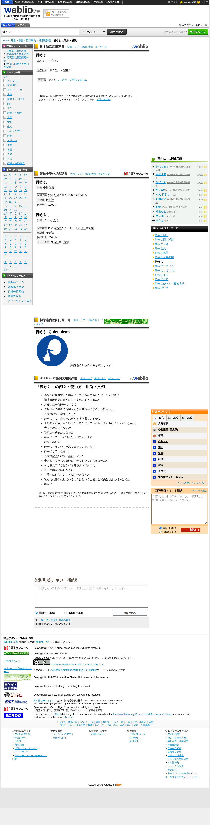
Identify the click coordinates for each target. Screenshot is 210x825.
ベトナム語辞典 (176, 766)
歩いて (72, 455)
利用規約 (19, 744)
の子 (63, 409)
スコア (162, 471)
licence (68, 717)
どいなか (127, 423)
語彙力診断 (14, 296)
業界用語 (12, 85)
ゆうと (160, 220)
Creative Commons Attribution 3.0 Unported (74, 670)
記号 (7, 270)
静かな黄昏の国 (164, 257)
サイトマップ (21, 752)
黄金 (61, 241)
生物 (9, 145)
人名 (9, 154)
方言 (9, 158)
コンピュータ (14, 89)
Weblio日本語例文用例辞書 (58, 378)
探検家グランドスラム (170, 477)
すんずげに (162, 194)
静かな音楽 (161, 244)
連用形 (67, 69)
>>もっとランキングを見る (191, 482)
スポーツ (12, 140)
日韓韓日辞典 (83, 2)
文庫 (66, 241)
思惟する (161, 174)
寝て (87, 418)
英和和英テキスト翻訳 (55, 580)
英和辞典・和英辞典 (178, 741)
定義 (160, 453)
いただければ (66, 437)
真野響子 (163, 423)
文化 (9, 122)
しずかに (52, 60)
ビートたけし (51, 220)
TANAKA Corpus (12, 661)
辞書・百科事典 (27, 40)
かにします (162, 166)
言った (110, 409)
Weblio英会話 (16, 286)
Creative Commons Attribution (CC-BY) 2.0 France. (77, 664)
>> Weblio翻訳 (199, 490)
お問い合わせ (104, 99)
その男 (56, 409)
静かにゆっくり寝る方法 (170, 283)
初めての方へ (186, 25)
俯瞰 (160, 435)
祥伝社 (50, 232)
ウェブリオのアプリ (63, 734)
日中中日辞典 (65, 2)
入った (72, 413)
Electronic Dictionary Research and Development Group (142, 714)
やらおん (163, 441)
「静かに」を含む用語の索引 (54, 620)
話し (63, 470)
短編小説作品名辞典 (53, 173)
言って (78, 446)
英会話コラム (16, 282)
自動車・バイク (16, 99)
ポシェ (160, 215)
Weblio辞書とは (22, 734)
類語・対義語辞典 (24, 2)
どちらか (95, 395)
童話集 (90, 227)
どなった (84, 474)
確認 (160, 465)
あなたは (49, 395)
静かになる (161, 279)
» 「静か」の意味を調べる (72, 79)
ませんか (103, 460)
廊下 (55, 455)
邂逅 (160, 447)
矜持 (160, 459)
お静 (158, 206)
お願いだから (52, 404)
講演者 (48, 399)
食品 (9, 149)
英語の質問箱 (16, 291)
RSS (119, 785)
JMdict (57, 714)
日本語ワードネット (43, 700)
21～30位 (187, 417)
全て (5, 77)
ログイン (173, 2)
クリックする (87, 365)
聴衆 (57, 399)
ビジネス (12, 80)
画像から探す (60, 737)
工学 (9, 108)
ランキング (101, 46)
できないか (64, 427)
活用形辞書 (45, 40)
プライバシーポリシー (26, 748)
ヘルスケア (13, 131)
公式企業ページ (137, 734)
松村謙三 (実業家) (168, 429)
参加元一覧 (201, 25)
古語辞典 (98, 2)
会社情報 (133, 737)
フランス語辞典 (176, 755)
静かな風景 (161, 252)
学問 (9, 117)
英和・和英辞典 (46, 2)
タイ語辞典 (173, 762)
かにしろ (161, 182)
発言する (60, 395)
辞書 (7, 2)
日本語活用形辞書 (52, 46)
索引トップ (73, 46)
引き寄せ (79, 409)
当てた (126, 479)
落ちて (58, 227)
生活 (9, 126)
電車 (9, 94)
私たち (48, 479)
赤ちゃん (65, 418)
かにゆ (160, 189)
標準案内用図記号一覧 (55, 320)
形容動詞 (42, 69)
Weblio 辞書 (190, 2)
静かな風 (160, 248)
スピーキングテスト (20, 300)
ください (113, 395)
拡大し (102, 365)
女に (55, 465)
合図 (92, 479)
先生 (47, 409)
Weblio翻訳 (173, 744)
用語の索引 (87, 46)
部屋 (63, 413)
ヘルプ (204, 2)
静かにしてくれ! (165, 270)
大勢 (47, 423)
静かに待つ (161, 288)
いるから (95, 418)
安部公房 (48, 187)
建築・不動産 (14, 112)
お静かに (161, 199)
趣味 (9, 135)
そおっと (161, 211)
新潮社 (50, 199)
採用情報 (133, 741)
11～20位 (173, 417)
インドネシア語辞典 (178, 759)
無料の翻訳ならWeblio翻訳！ (58, 13)
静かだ (54, 69)
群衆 (47, 432)
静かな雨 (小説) (164, 239)
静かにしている (164, 266)
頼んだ (96, 399)
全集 (61, 195)
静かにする (91, 409)
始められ (81, 437)
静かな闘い (161, 235)
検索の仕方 (20, 737)
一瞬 (55, 432)
